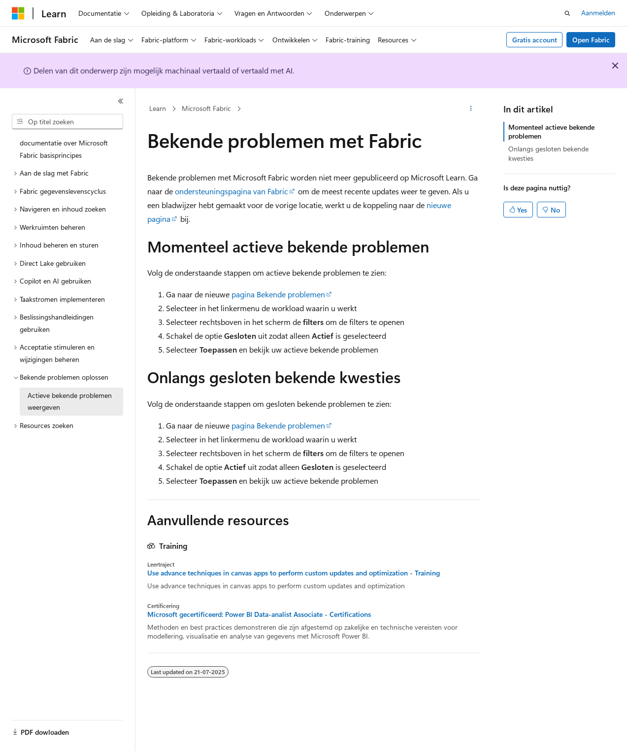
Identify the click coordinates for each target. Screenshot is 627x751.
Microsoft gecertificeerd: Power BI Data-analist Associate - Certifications (259, 614)
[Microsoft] (18, 13)
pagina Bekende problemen (278, 294)
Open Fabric (591, 39)
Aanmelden (598, 12)
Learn (157, 108)
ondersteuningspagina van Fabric (231, 191)
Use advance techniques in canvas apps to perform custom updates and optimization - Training (293, 573)
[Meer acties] (471, 109)
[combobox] (67, 122)
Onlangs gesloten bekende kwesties (548, 153)
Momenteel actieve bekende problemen (551, 131)
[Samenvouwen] (120, 101)
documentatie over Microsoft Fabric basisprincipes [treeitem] (64, 149)
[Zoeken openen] (567, 13)
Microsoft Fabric (206, 108)
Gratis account (534, 39)
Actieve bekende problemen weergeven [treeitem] (70, 401)
